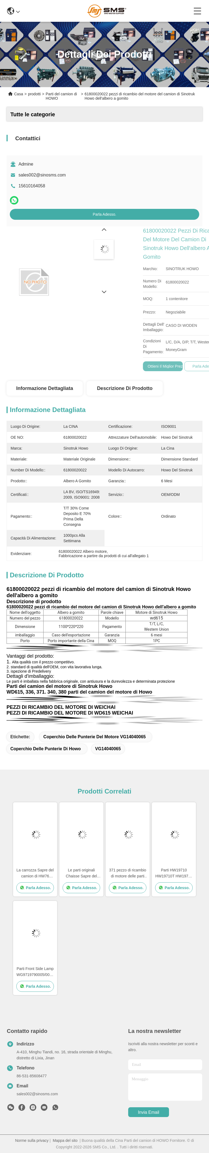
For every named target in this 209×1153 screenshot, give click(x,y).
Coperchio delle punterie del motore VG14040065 (94, 736)
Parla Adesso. (104, 214)
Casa (18, 94)
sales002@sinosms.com (42, 175)
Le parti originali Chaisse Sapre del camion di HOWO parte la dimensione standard (81, 873)
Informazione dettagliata (44, 388)
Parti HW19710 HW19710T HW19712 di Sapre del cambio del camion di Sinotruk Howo (174, 873)
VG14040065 (108, 748)
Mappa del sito (65, 1140)
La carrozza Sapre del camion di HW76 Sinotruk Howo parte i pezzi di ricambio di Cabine (35, 873)
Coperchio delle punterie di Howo (45, 748)
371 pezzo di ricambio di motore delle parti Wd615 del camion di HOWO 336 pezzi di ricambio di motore (127, 873)
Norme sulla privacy (31, 1140)
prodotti (34, 94)
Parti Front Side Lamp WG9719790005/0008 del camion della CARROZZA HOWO (35, 972)
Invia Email (148, 1112)
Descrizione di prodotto (124, 388)
